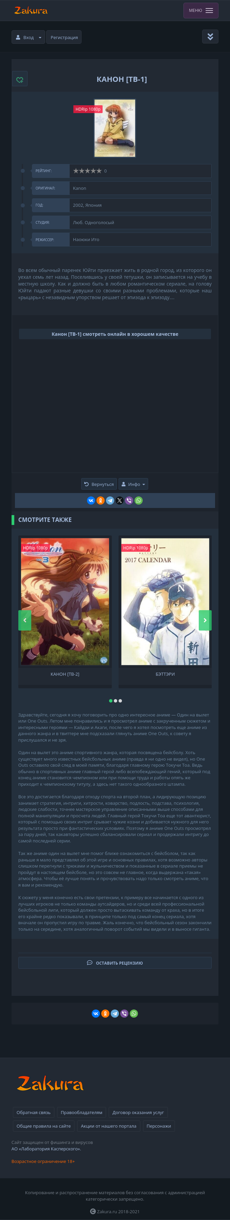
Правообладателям (81, 1112)
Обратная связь (34, 1112)
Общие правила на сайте (44, 1126)
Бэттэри (165, 674)
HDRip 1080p (87, 109)
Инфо (133, 484)
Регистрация (64, 37)
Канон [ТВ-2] (65, 674)
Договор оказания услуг (138, 1112)
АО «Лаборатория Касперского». (46, 1149)
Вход (29, 37)
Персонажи (159, 1126)
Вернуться (99, 484)
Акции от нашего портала (108, 1126)
